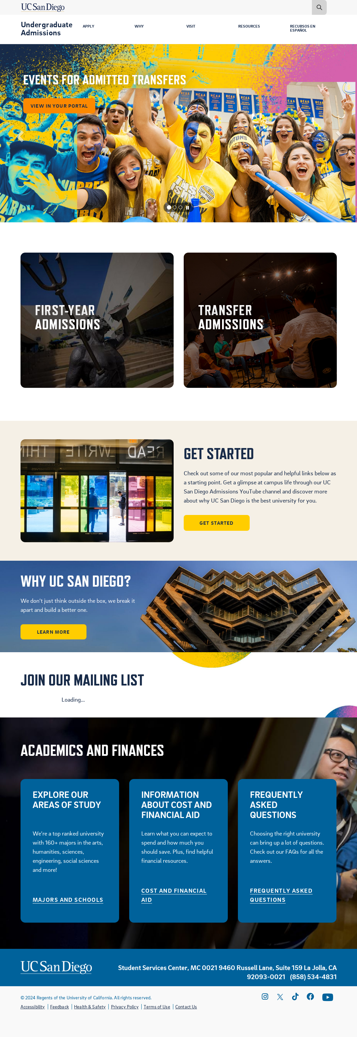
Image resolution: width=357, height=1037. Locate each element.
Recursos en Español (304, 29)
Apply (89, 26)
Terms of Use (157, 1006)
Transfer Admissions (260, 320)
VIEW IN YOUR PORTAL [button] (57, 101)
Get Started (217, 523)
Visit (191, 26)
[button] (18, 133)
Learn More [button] (54, 632)
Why (140, 26)
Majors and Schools (68, 899)
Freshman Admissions (97, 320)
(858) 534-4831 (313, 976)
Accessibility (33, 1006)
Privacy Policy (125, 1006)
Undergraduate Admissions (47, 28)
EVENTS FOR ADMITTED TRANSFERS (102, 75)
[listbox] (178, 133)
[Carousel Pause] (187, 208)
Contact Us (186, 1006)
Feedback (59, 1006)
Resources (250, 26)
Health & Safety (90, 1006)
